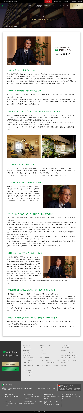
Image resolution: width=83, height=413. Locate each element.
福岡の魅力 (31, 5)
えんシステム (6, 401)
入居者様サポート (47, 5)
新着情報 (63, 363)
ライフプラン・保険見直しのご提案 (50, 360)
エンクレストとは (24, 5)
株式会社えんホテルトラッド (33, 401)
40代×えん (44, 353)
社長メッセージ (27, 348)
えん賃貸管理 (28, 394)
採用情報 (73, 1)
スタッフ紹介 (26, 353)
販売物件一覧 (65, 5)
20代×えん (44, 348)
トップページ (26, 345)
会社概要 (80, 1)
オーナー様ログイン (77, 6)
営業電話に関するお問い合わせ (69, 355)
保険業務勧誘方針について (68, 358)
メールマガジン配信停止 (67, 353)
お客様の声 (66, 1)
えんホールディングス (9, 394)
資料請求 (48, 1)
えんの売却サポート (66, 345)
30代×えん (44, 350)
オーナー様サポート (57, 5)
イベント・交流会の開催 (47, 363)
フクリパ (53, 404)
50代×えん (44, 355)
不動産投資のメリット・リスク (39, 6)
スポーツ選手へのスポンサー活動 (49, 365)
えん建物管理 (48, 394)
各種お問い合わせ (57, 1)
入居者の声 (27, 375)
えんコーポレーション (69, 394)
